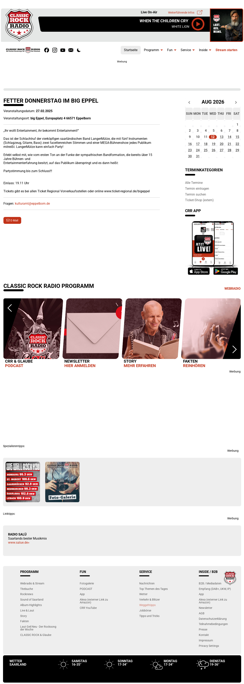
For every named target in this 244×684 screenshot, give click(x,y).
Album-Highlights (31, 616)
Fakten (24, 632)
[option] (33, 345)
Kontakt (204, 645)
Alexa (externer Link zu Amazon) (94, 612)
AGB (201, 624)
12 (213, 142)
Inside (203, 50)
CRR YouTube (88, 618)
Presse (203, 640)
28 (229, 159)
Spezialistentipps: (14, 457)
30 (190, 167)
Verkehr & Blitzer (149, 610)
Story (23, 626)
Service (186, 50)
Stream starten (226, 50)
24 (198, 159)
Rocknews (26, 605)
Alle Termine (194, 194)
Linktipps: (9, 525)
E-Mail (14, 220)
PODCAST (86, 599)
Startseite (130, 50)
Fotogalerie (87, 594)
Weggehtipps (147, 616)
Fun (170, 50)
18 (205, 151)
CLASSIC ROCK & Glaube (35, 645)
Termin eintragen (197, 199)
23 (190, 159)
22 (237, 151)
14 (229, 142)
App (82, 605)
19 (213, 151)
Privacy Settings (209, 656)
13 (221, 142)
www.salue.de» (18, 554)
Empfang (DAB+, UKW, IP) (215, 599)
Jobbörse (145, 621)
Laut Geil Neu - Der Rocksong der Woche (38, 639)
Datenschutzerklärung (213, 629)
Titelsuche (26, 599)
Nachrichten (147, 594)
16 (190, 151)
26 (213, 159)
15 (237, 142)
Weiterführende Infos (181, 12)
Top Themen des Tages (153, 599)
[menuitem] (131, 49)
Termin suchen (195, 205)
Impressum (206, 651)
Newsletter (205, 618)
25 (205, 159)
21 (229, 151)
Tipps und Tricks (149, 626)
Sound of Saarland (31, 610)
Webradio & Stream (32, 594)
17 (198, 151)
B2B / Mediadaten (210, 594)
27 (221, 159)
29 (237, 159)
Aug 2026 (213, 102)
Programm (151, 50)
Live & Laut (27, 621)
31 (198, 167)
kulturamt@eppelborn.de (32, 203)
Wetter (143, 605)
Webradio (232, 300)
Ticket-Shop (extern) (199, 211)
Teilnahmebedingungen (213, 635)
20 (221, 151)
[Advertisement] (122, 73)
